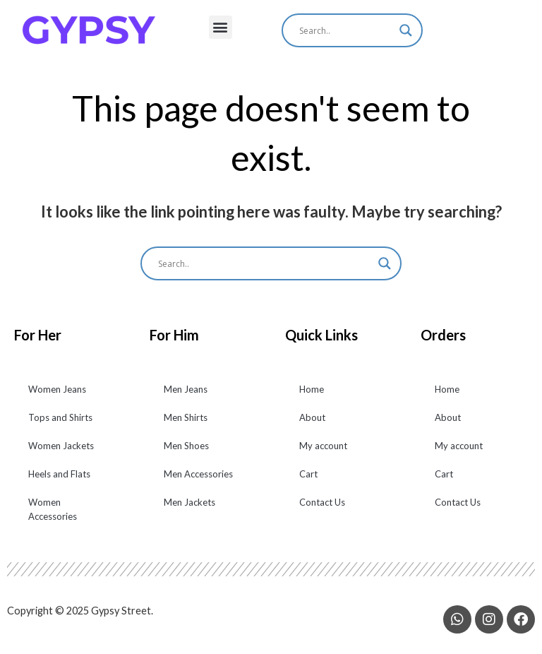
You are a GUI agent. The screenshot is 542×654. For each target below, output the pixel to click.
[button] (220, 27)
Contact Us (322, 510)
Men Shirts (185, 426)
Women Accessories (52, 517)
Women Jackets (61, 454)
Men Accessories (198, 482)
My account (323, 454)
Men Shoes (186, 454)
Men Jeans (185, 397)
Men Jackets (189, 510)
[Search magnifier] (406, 30)
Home (311, 397)
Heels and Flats (59, 482)
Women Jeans (57, 397)
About (312, 426)
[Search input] (345, 30)
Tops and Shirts (60, 426)
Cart (308, 482)
